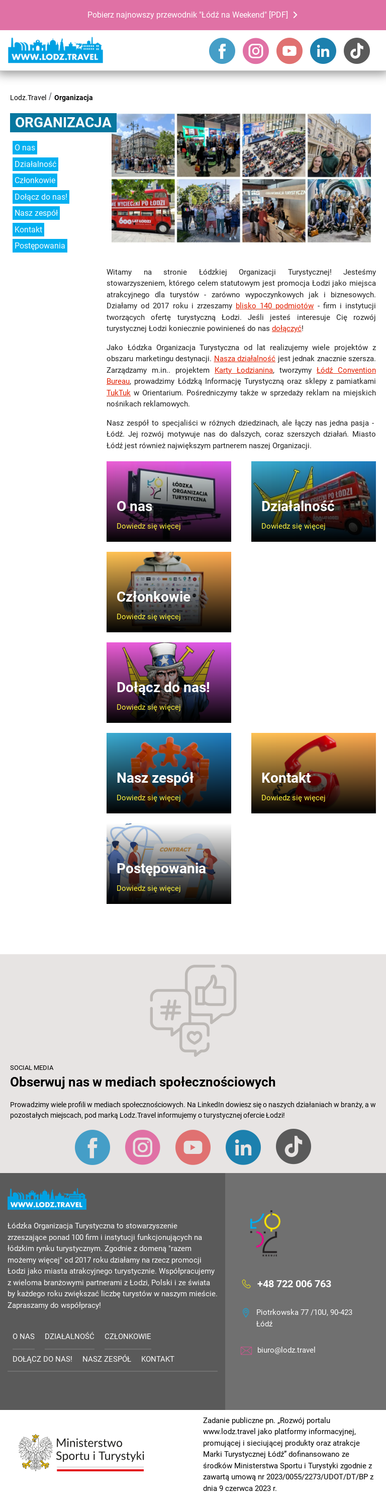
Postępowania (40, 246)
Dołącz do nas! (41, 197)
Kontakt (28, 229)
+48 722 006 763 (294, 1284)
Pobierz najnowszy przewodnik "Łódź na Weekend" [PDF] (187, 15)
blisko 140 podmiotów (275, 305)
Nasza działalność (245, 358)
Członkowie (35, 180)
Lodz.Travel (28, 98)
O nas (25, 147)
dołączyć (287, 328)
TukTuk (119, 392)
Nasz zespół (36, 213)
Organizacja (73, 98)
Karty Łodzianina (244, 370)
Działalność (35, 164)
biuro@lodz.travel (286, 1350)
